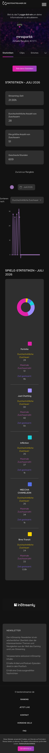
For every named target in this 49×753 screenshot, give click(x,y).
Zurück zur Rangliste (24, 172)
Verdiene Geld (24, 723)
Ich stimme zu (25, 748)
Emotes (34, 52)
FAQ (24, 731)
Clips (22, 52)
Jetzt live (24, 707)
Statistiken (8, 52)
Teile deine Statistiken (24, 68)
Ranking (24, 699)
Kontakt (24, 715)
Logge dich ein (26, 14)
